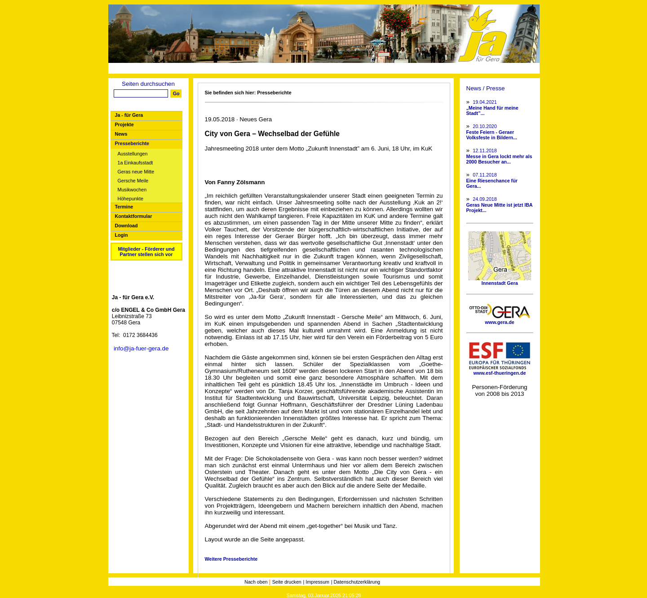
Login (121, 235)
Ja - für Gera (129, 115)
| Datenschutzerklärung (355, 582)
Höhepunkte (130, 198)
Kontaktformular (133, 216)
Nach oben (256, 582)
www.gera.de (499, 320)
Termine (124, 206)
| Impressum (316, 582)
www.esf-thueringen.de (499, 371)
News (121, 134)
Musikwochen (132, 189)
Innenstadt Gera (499, 281)
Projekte (124, 124)
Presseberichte (132, 143)
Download (126, 225)
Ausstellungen (133, 153)
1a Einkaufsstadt (135, 162)
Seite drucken (286, 582)
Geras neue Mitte (136, 171)
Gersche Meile (133, 180)
